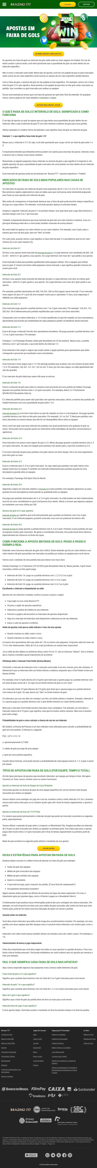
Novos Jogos (37, 1056)
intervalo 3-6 (44, 494)
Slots (34, 1035)
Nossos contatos (7, 1076)
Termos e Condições (58, 1035)
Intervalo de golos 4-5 (10, 520)
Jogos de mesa (38, 1061)
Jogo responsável (58, 1052)
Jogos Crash (37, 1039)
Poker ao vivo (88, 1043)
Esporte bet (37, 1048)
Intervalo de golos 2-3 (10, 418)
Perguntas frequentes (8, 1052)
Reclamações (5, 1061)
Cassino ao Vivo (6, 1035)
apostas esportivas (68, 178)
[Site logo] (21, 4)
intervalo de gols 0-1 (45, 257)
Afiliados (4, 1065)
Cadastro (68, 4)
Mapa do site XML (7, 1039)
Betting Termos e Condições (61, 1048)
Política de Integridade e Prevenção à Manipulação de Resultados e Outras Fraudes (64, 1070)
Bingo (35, 1052)
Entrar (86, 4)
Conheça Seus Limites (59, 1056)
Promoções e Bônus (8, 1056)
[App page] (31, 1155)
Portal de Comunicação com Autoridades (11, 1070)
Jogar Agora (48, 854)
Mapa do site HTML (8, 1043)
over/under (28, 75)
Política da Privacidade (60, 1039)
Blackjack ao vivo (90, 1039)
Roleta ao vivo (89, 1035)
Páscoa (35, 1065)
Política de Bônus (58, 1043)
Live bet (35, 1043)
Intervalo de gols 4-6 (10, 534)
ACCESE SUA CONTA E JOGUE (48, 108)
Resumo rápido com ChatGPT (48, 55)
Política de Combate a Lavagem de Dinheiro (64, 1062)
